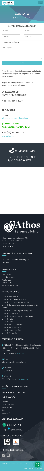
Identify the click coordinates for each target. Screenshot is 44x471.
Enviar (22, 63)
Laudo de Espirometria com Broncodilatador (18, 316)
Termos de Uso (7, 283)
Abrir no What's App (8, 136)
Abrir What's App (22, 379)
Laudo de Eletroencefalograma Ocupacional (17, 311)
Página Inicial (18, 18)
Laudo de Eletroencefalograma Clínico (15, 302)
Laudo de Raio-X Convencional (13, 324)
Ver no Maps (20, 353)
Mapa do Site (6, 413)
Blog (3, 410)
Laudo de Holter (7, 319)
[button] (40, 2)
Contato (5, 402)
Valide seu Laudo (8, 407)
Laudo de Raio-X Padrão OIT (12, 327)
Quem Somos (6, 274)
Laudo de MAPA (7, 322)
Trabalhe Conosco (8, 277)
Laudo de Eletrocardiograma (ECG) (14, 299)
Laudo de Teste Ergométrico (12, 330)
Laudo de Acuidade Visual (11, 297)
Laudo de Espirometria (10, 313)
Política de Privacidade (10, 285)
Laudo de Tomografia (9, 333)
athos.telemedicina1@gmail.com (15, 118)
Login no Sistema (8, 404)
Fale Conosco (7, 280)
